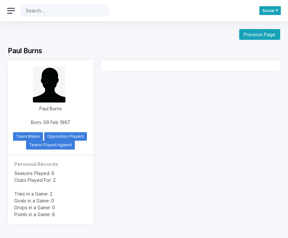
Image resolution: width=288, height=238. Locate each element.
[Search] (60, 11)
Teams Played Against (50, 144)
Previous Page (259, 34)
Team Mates (28, 136)
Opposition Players (65, 136)
